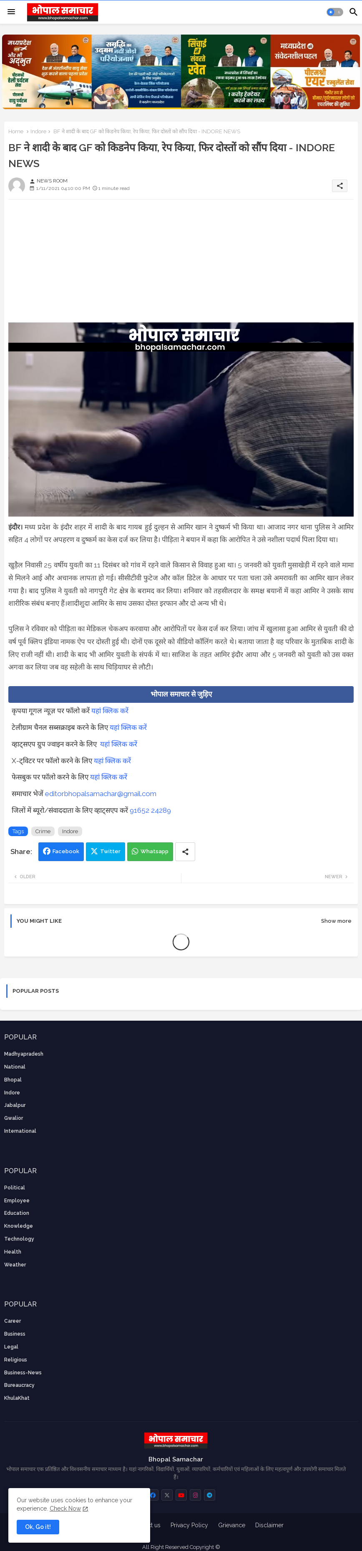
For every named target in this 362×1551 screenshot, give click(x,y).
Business (14, 1334)
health (12, 1252)
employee (17, 1201)
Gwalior (13, 1118)
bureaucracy (19, 1385)
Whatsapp (154, 851)
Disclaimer (269, 1525)
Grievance (231, 1525)
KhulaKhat (17, 1398)
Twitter (110, 851)
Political (14, 1188)
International (20, 1131)
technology (19, 1239)
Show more (336, 921)
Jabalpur (14, 1105)
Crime (42, 831)
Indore (38, 131)
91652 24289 (150, 810)
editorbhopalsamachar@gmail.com (100, 793)
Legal (11, 1347)
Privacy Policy (189, 1525)
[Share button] (185, 851)
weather (15, 1265)
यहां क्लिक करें (109, 711)
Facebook (66, 851)
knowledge (18, 1226)
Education (16, 1213)
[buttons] (152, 1495)
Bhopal (13, 1080)
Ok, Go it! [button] (38, 1527)
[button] (335, 12)
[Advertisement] (181, 264)
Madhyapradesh (23, 1054)
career (12, 1321)
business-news (23, 1373)
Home (15, 131)
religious (15, 1360)
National (14, 1067)
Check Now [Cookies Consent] (65, 1508)
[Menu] (11, 12)
